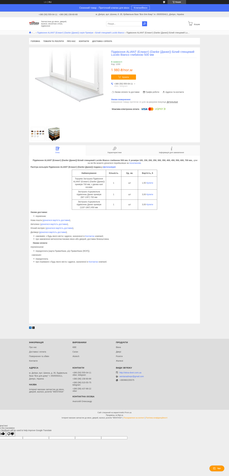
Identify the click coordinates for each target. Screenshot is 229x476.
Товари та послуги (53, 41)
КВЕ (74, 347)
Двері (118, 352)
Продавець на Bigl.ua (114, 415)
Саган (75, 352)
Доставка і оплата (102, 41)
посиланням (135, 163)
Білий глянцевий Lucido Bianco (109, 33)
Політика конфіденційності (156, 418)
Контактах (90, 236)
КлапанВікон (140, 8)
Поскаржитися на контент (134, 418)
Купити (125, 77)
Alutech (75, 356)
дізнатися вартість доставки (56, 220)
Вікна (118, 347)
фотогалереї (109, 167)
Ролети (119, 356)
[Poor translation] (10, 434)
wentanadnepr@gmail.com (131, 376)
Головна (35, 41)
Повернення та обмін (39, 356)
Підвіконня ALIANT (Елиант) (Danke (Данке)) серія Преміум (65, 33)
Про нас (71, 41)
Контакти (84, 41)
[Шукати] (144, 23)
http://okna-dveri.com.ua (130, 372)
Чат (217, 468)
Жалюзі (119, 361)
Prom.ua (128, 413)
